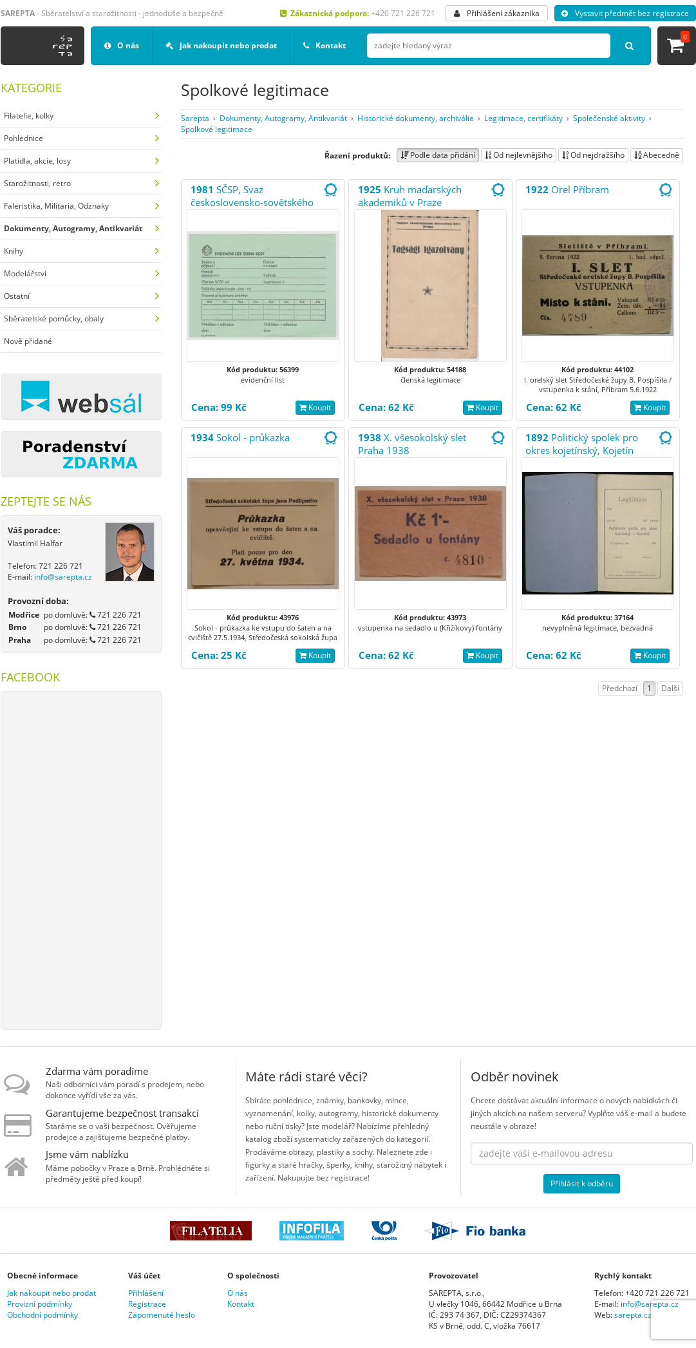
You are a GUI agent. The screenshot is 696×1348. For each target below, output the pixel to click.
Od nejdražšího (593, 154)
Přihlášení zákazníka (497, 13)
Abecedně (656, 154)
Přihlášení (146, 1292)
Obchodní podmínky (42, 1314)
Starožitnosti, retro (37, 183)
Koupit (315, 407)
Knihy (13, 250)
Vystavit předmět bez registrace (625, 13)
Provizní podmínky (39, 1303)
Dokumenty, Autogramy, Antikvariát (283, 118)
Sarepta (195, 118)
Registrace (147, 1303)
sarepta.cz (633, 1314)
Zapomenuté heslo (161, 1314)
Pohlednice (23, 138)
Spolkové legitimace (216, 129)
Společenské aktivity (609, 118)
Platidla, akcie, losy (37, 160)
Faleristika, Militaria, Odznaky (56, 205)
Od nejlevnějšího (518, 154)
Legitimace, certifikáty (523, 118)
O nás (121, 45)
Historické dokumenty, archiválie (415, 118)
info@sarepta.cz (63, 576)
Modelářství (25, 273)
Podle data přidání (437, 154)
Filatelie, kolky (28, 115)
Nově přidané (28, 341)
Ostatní (17, 295)
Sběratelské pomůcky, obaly (54, 318)
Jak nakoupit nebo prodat (221, 45)
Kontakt (324, 45)
